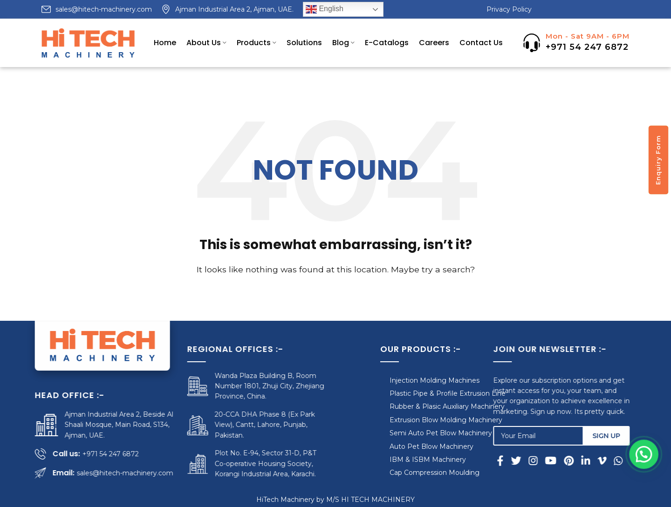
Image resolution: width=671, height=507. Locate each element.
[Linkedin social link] (595, 460)
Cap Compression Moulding (406, 472)
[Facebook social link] (511, 460)
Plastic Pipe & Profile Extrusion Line (419, 393)
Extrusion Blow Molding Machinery (417, 420)
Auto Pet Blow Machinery (403, 446)
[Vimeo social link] (611, 460)
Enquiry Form (658, 160)
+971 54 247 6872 (587, 47)
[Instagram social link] (542, 460)
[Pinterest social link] (578, 460)
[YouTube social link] (559, 460)
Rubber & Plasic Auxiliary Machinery (418, 406)
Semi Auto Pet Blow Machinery (412, 433)
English (324, 9)
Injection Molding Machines (406, 380)
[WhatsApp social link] (627, 460)
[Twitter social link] (525, 460)
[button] (645, 466)
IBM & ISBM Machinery (399, 459)
